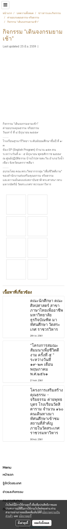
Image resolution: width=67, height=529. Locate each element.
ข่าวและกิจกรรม (13, 491)
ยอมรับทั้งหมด (41, 522)
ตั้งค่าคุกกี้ (23, 522)
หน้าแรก (8, 474)
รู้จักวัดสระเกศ (12, 483)
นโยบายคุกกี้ (25, 516)
